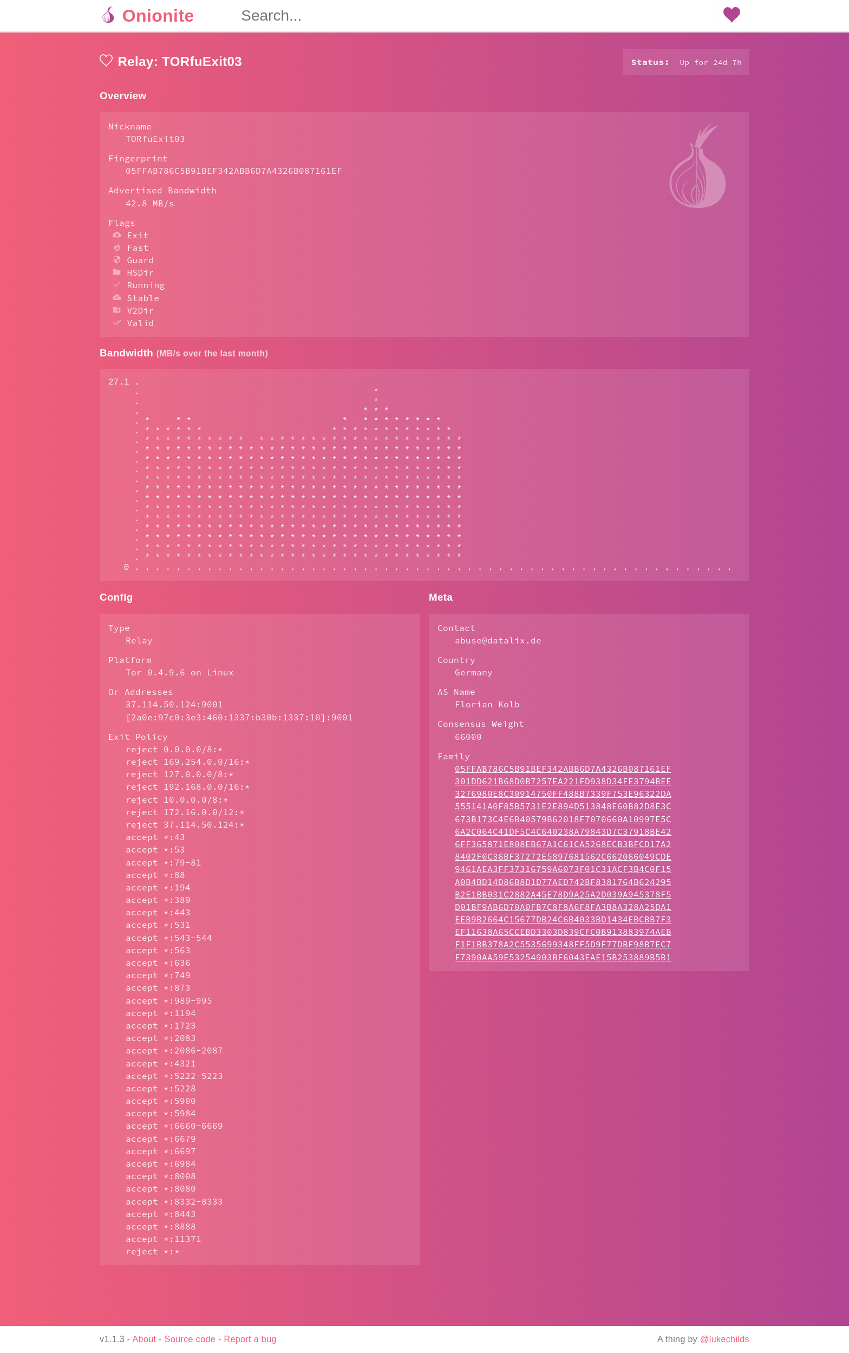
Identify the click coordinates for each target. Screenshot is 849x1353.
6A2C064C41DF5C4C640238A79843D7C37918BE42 (563, 874)
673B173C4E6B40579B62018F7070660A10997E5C (563, 862)
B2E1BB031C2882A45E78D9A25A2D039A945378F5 (563, 937)
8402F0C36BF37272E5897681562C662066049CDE (563, 899)
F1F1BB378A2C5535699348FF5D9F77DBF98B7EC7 (563, 987)
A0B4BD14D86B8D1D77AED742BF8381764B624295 (563, 925)
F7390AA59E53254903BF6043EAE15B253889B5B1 (563, 1000)
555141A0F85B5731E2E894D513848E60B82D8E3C (563, 849)
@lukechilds (724, 1339)
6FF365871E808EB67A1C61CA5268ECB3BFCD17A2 (563, 887)
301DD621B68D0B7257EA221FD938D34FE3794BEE (563, 824)
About (144, 1339)
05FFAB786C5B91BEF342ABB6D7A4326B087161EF (563, 811)
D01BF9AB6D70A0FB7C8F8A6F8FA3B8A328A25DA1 (563, 950)
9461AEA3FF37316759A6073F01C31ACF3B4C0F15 (563, 912)
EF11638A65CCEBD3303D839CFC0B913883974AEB (563, 975)
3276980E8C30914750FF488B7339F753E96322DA (563, 836)
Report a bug (250, 1339)
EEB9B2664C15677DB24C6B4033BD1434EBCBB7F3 (563, 962)
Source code (190, 1339)
